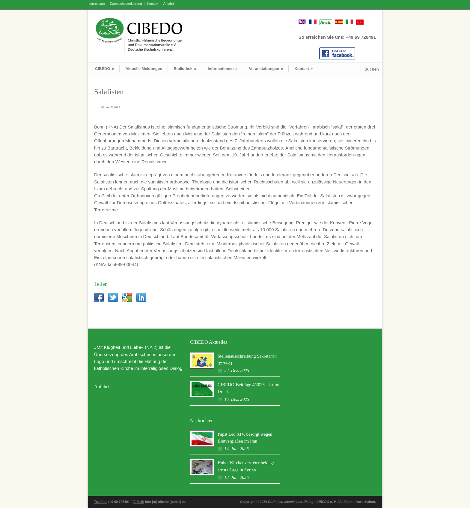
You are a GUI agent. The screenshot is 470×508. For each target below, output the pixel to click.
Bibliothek (185, 68)
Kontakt (152, 3)
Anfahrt (168, 3)
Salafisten (109, 92)
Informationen (223, 68)
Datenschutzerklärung (126, 3)
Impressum (96, 3)
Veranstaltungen (266, 68)
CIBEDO (104, 68)
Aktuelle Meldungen (143, 68)
